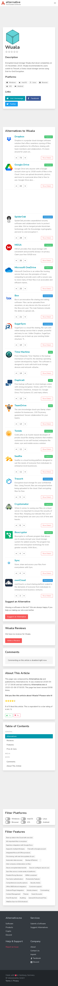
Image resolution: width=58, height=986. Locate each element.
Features (10, 744)
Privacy (16, 981)
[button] (55, 3)
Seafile (18, 456)
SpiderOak (20, 216)
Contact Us (34, 950)
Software (9, 923)
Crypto (8, 931)
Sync (17, 560)
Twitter (13, 104)
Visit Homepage (16, 98)
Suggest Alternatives (39, 927)
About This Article (14, 766)
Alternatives (12, 736)
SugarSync (20, 323)
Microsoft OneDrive (25, 267)
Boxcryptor (21, 532)
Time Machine (22, 351)
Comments (11, 761)
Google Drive (22, 164)
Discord (9, 935)
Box (17, 295)
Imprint (33, 954)
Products (9, 927)
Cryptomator (22, 504)
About (33, 947)
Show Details (47, 158)
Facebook (35, 98)
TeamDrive (20, 405)
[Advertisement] (29, 18)
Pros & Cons (12, 749)
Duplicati (19, 380)
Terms (8, 981)
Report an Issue (12, 947)
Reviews (10, 740)
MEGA (18, 244)
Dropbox (19, 136)
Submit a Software (38, 923)
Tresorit (19, 478)
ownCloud (20, 580)
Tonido (18, 430)
